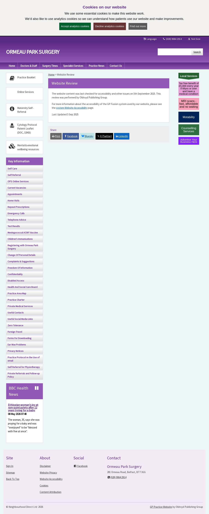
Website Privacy (48, 472)
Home (51, 74)
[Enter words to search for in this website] (175, 51)
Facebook (80, 466)
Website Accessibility (51, 479)
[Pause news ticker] (36, 388)
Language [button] (150, 38)
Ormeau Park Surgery (32, 51)
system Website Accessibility (71, 107)
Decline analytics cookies (109, 26)
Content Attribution (50, 492)
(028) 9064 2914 (172, 38)
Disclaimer (45, 466)
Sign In (9, 466)
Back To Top (12, 479)
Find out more (138, 26)
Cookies (44, 485)
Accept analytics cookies (75, 26)
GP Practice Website (161, 506)
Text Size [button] (193, 38)
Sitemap (10, 472)
